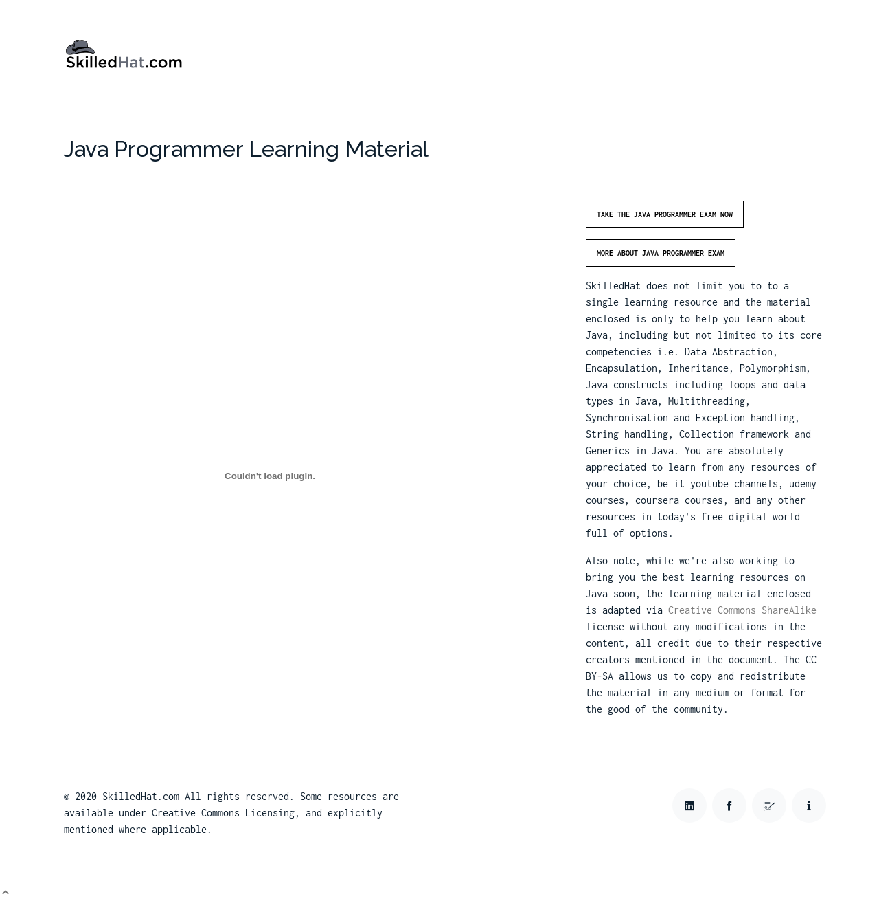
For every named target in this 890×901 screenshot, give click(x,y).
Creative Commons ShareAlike (742, 610)
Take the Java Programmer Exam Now (665, 214)
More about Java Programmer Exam (660, 253)
